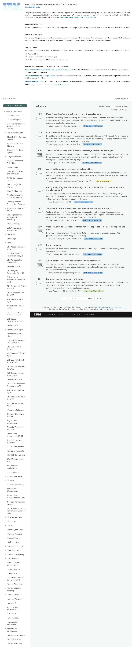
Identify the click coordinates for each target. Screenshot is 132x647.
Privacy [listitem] (62, 314)
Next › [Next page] (90, 298)
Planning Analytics (69, 291)
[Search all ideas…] (16, 98)
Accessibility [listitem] (89, 314)
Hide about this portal (32, 7)
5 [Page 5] (80, 298)
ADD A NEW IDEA (15, 106)
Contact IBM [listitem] (50, 314)
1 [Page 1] (63, 298)
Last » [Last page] (98, 298)
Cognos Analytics (70, 126)
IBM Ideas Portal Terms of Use (109, 307)
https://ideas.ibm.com (88, 17)
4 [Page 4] (75, 298)
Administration (83, 181)
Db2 (64, 202)
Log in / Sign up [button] (121, 98)
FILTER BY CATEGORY (13, 111)
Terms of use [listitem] (74, 314)
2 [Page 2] (67, 298)
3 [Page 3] (71, 298)
